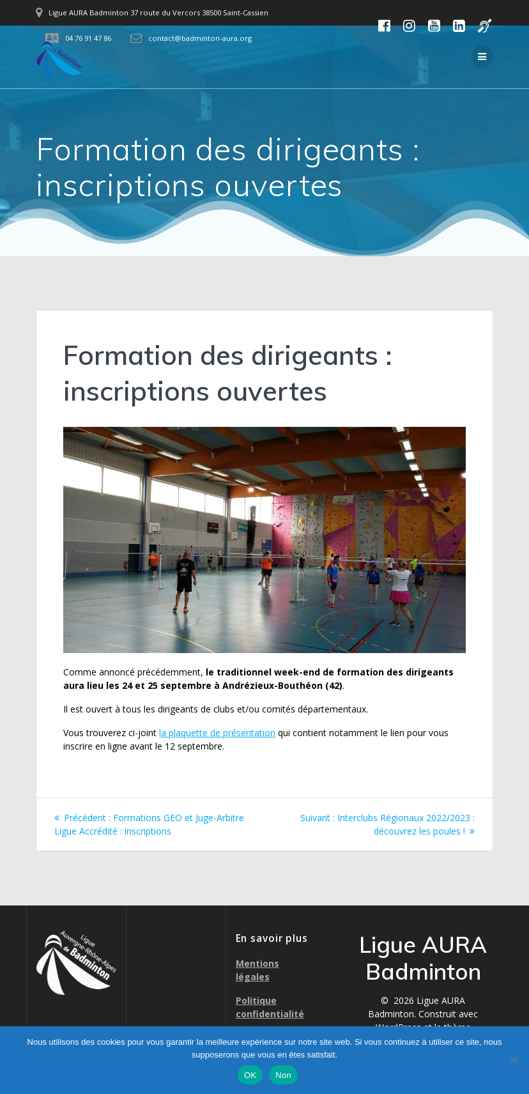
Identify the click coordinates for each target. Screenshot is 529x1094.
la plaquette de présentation (217, 733)
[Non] (513, 1060)
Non (283, 1075)
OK (250, 1075)
